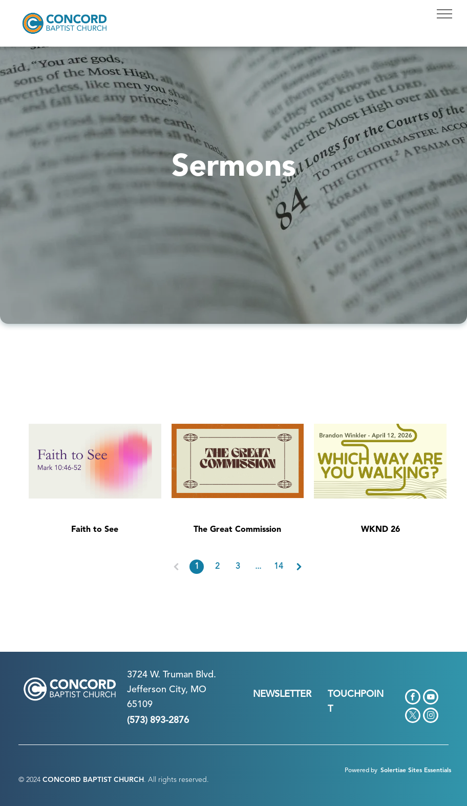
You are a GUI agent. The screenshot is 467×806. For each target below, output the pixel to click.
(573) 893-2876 (158, 720)
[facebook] (412, 698)
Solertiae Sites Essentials (415, 771)
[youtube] (430, 698)
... (258, 567)
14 (278, 567)
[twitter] (412, 717)
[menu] (444, 14)
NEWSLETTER (282, 694)
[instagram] (430, 717)
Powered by (361, 771)
